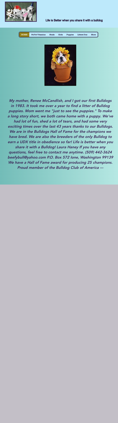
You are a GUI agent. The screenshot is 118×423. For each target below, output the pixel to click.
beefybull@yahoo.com (27, 157)
